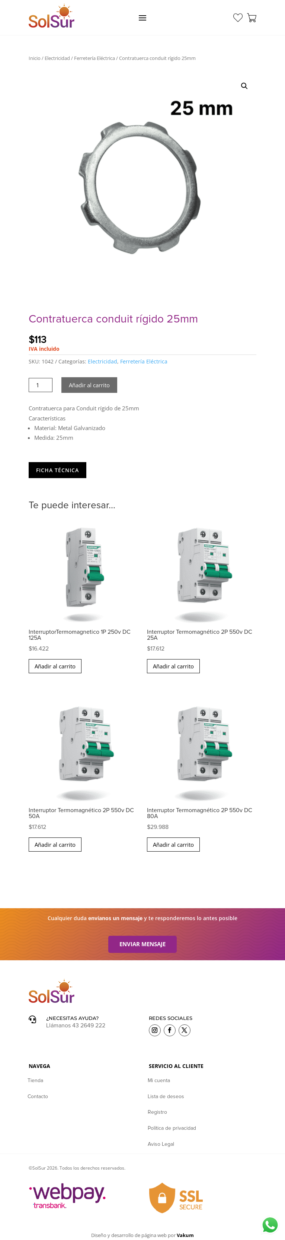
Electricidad (57, 58)
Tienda (35, 1080)
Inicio (35, 58)
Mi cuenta (159, 1080)
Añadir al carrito (89, 385)
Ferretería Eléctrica (94, 58)
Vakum (185, 1235)
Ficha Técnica (57, 470)
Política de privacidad (172, 1128)
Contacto (38, 1096)
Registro (157, 1112)
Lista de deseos (166, 1096)
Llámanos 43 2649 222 (75, 1025)
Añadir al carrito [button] (55, 666)
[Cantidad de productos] (41, 385)
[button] (244, 86)
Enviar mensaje (142, 944)
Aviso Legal (161, 1144)
